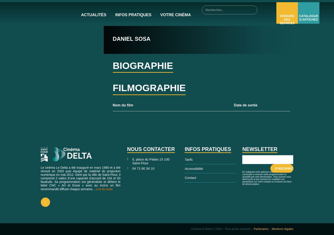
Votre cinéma (175, 15)
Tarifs (189, 159)
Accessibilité (194, 168)
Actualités (93, 15)
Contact (190, 178)
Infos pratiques (133, 15)
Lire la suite (104, 189)
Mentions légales (282, 229)
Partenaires (261, 229)
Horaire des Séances (287, 19)
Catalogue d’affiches (308, 17)
